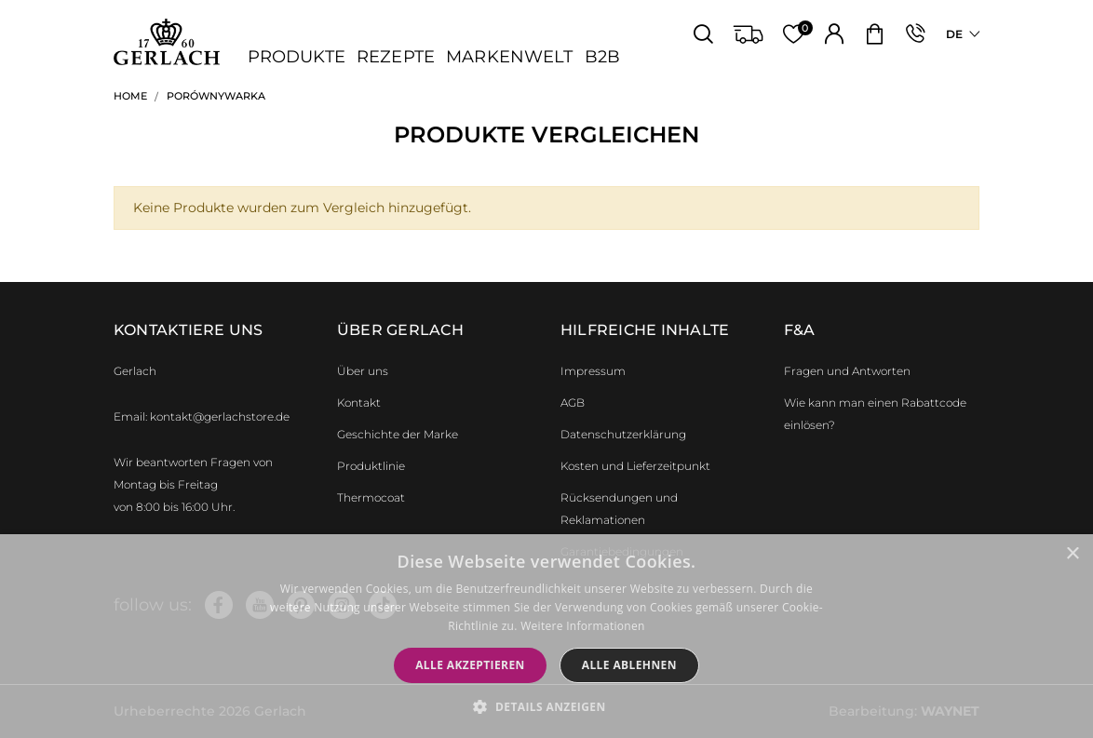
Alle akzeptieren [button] (470, 665)
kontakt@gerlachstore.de (220, 416)
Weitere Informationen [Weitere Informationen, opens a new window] (582, 626)
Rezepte (396, 57)
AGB (572, 402)
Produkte (296, 57)
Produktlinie (371, 466)
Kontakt (359, 402)
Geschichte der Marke (397, 434)
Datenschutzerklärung (623, 434)
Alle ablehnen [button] (629, 665)
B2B (602, 57)
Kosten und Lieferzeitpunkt (635, 466)
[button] (546, 706)
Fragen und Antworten (847, 371)
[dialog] (546, 636)
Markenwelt (509, 57)
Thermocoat (371, 497)
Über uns (362, 371)
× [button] (1072, 554)
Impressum (593, 371)
